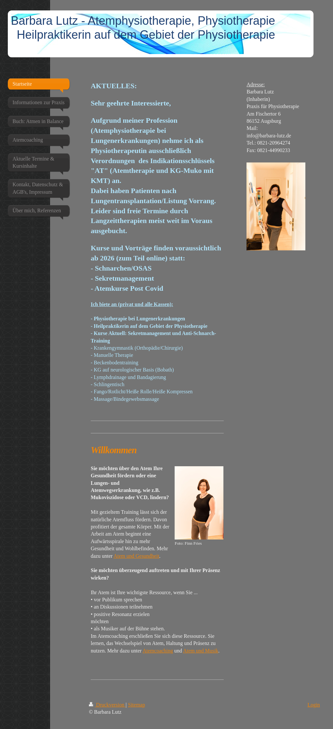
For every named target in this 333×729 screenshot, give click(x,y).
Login (313, 705)
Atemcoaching (157, 650)
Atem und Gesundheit (136, 556)
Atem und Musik (200, 650)
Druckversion (107, 705)
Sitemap (136, 705)
